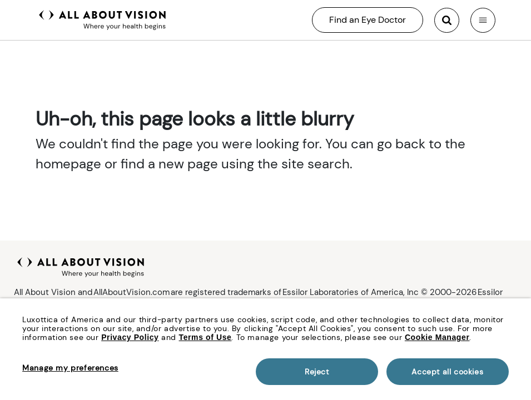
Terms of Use (205, 337)
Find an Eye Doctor (367, 20)
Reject (317, 372)
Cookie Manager (437, 337)
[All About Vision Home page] (103, 18)
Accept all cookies (447, 372)
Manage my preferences (70, 368)
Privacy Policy (129, 337)
